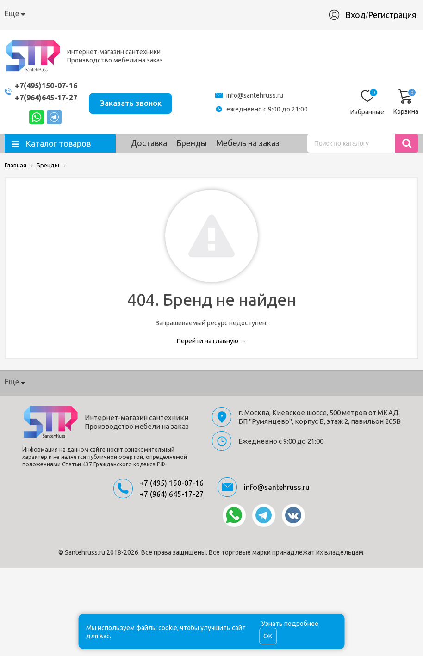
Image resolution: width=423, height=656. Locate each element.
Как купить (75, 13)
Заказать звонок (137, 101)
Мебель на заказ (248, 143)
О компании (26, 13)
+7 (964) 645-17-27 (172, 494)
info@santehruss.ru (259, 95)
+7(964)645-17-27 (48, 97)
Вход (360, 14)
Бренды (191, 143)
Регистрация (397, 14)
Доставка (120, 13)
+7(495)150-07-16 (48, 85)
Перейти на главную (207, 341)
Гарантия (163, 13)
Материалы (270, 13)
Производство (214, 13)
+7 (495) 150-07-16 (172, 483)
